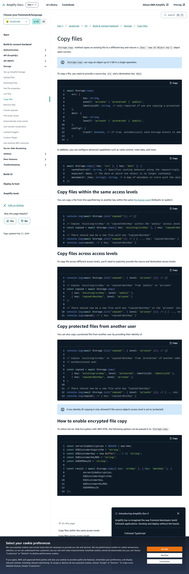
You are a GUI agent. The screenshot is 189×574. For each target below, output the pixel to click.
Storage (128, 25)
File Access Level (142, 199)
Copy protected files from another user (96, 325)
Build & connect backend (105, 25)
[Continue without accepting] (164, 555)
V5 (86, 25)
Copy (175, 83)
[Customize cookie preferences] (164, 561)
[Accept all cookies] (164, 549)
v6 (43, 21)
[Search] (174, 15)
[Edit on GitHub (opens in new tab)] (14, 205)
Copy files (142, 25)
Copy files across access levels (87, 252)
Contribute (68, 4)
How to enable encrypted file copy (92, 420)
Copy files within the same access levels (97, 191)
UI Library (51, 4)
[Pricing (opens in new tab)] (179, 4)
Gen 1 (32, 5)
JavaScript (16, 21)
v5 (36, 21)
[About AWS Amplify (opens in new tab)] (155, 4)
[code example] (119, 114)
